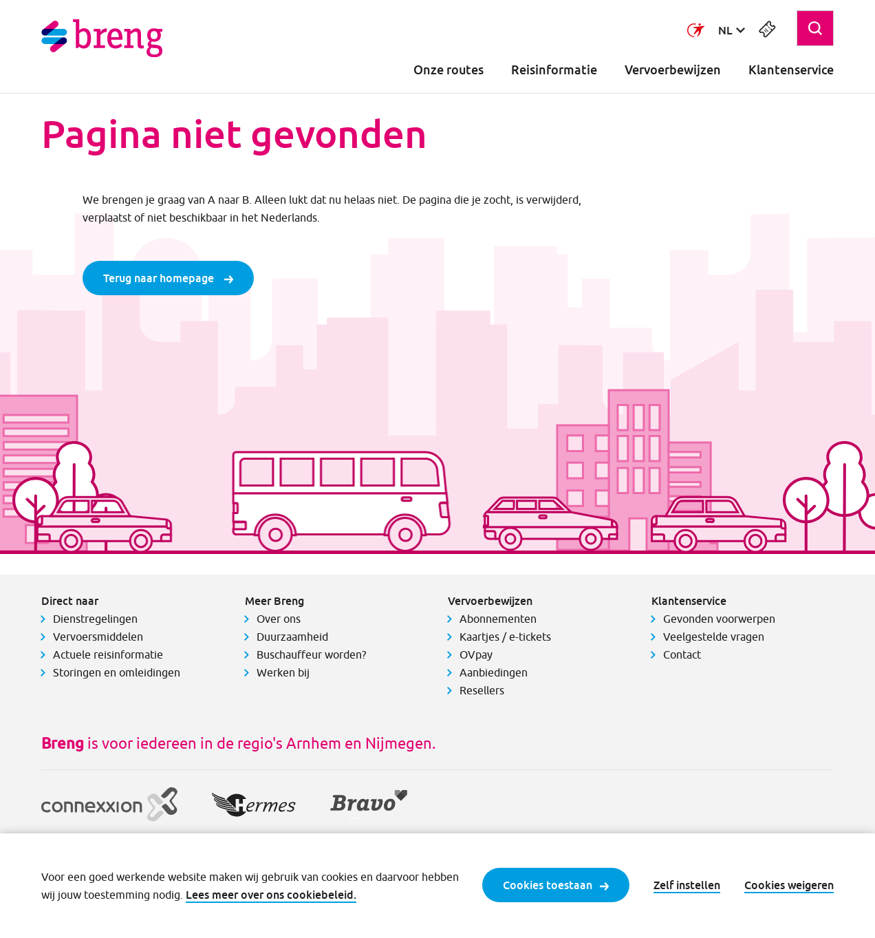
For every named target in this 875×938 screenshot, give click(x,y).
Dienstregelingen (95, 618)
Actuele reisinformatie (108, 654)
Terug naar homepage (168, 278)
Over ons (279, 618)
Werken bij (283, 672)
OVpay (476, 654)
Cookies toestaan (556, 885)
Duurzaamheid (292, 636)
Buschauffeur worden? (311, 654)
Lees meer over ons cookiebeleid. (271, 895)
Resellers (482, 690)
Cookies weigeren (789, 885)
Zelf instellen (686, 885)
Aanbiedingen (494, 672)
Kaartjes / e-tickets (505, 636)
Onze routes (448, 70)
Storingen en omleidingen (116, 672)
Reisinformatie (554, 70)
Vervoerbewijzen (673, 70)
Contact (682, 654)
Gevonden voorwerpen (719, 618)
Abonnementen (498, 618)
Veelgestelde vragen (713, 636)
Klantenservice (791, 70)
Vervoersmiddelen (98, 636)
